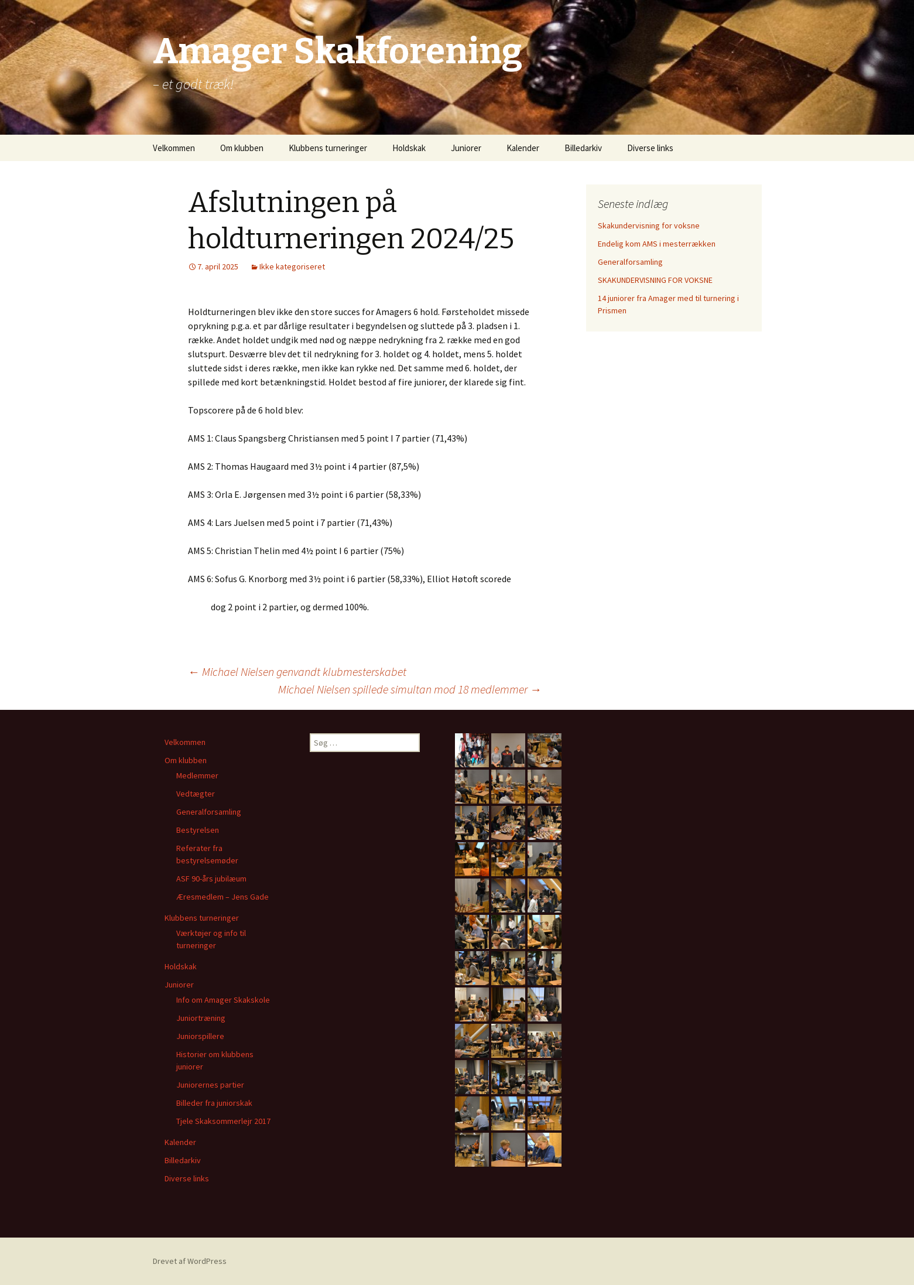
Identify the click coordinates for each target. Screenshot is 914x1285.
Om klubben (241, 147)
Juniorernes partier (210, 1084)
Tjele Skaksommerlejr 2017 (223, 1121)
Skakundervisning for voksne (649, 225)
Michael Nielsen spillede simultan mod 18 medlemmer (410, 689)
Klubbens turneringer (328, 147)
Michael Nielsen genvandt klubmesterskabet (297, 671)
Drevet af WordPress (190, 1261)
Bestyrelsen (197, 830)
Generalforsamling (630, 262)
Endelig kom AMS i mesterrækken (657, 243)
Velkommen (174, 147)
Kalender (522, 147)
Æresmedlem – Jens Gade (222, 896)
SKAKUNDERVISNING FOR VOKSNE (655, 280)
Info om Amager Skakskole (223, 999)
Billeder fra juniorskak (214, 1103)
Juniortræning (200, 1018)
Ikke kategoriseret (292, 266)
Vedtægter (195, 793)
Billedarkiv (583, 147)
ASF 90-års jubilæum (211, 878)
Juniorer (466, 147)
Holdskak (409, 147)
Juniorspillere (200, 1036)
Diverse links (650, 147)
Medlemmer (197, 775)
